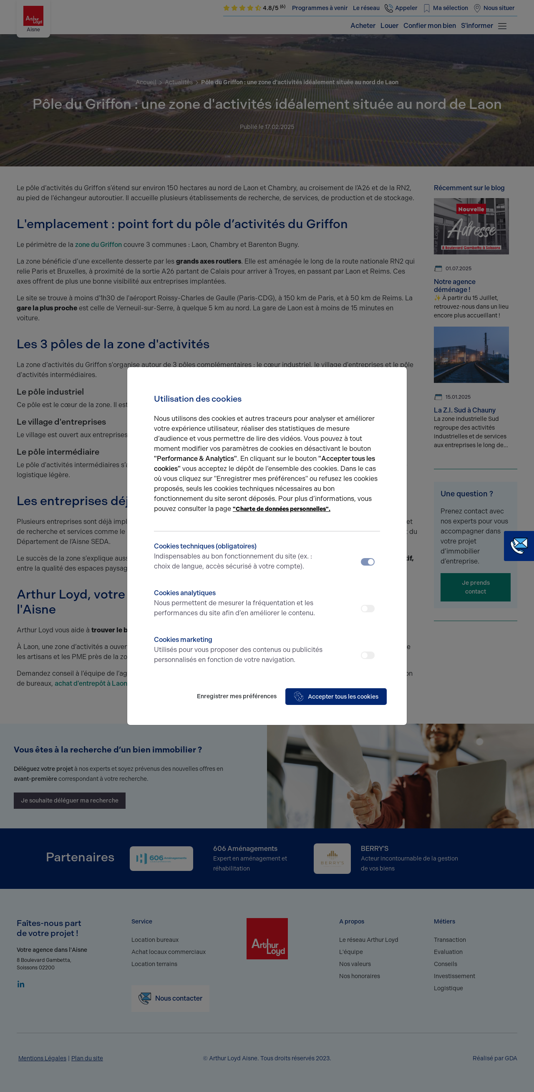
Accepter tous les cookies (336, 697)
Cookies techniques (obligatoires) (239, 556)
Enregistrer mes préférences (237, 696)
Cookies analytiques (239, 603)
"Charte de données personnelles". (281, 509)
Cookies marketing (239, 650)
